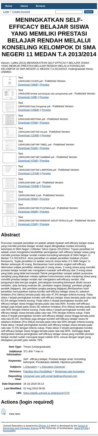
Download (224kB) (28, 186)
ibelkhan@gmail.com (65, 376)
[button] (3, 412)
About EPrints (81, 428)
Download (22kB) (28, 224)
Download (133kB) (28, 135)
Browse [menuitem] (40, 5)
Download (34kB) (28, 84)
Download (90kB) (28, 198)
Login (6, 11)
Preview (44, 84)
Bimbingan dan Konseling (69, 371)
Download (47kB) (28, 122)
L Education (30, 366)
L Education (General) (52, 366)
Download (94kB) (28, 211)
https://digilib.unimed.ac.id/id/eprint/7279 (46, 393)
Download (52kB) (28, 148)
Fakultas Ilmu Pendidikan (37, 371)
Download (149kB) (28, 109)
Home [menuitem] (8, 5)
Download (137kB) (28, 173)
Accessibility (9, 430)
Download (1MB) (27, 97)
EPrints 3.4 (44, 425)
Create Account (21, 11)
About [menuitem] (24, 5)
